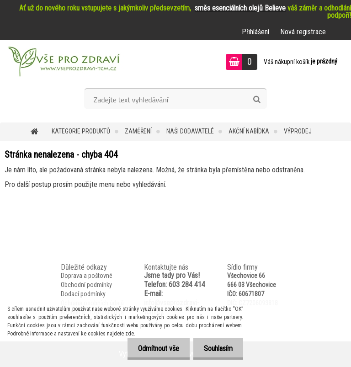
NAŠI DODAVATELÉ (190, 131)
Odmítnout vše (155, 348)
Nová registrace (303, 31)
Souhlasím (217, 348)
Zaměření (138, 131)
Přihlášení (255, 31)
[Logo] (63, 63)
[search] (257, 99)
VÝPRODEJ (298, 131)
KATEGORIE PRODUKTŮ (81, 131)
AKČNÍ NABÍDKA (249, 131)
